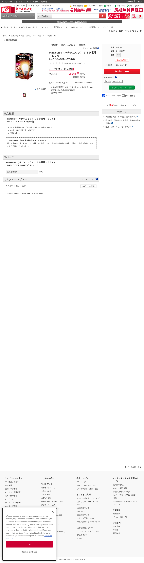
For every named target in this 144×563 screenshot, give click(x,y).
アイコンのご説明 (90, 48)
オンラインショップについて (88, 531)
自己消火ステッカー (61, 27)
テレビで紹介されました (28, 27)
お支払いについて (84, 511)
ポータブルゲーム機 (105, 27)
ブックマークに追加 (113, 96)
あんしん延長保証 (120, 488)
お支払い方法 (46, 498)
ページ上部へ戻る (134, 467)
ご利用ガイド (46, 6)
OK (29, 544)
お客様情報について (85, 528)
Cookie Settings (29, 552)
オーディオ (9, 499)
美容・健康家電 (11, 496)
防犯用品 (92, 27)
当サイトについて (48, 488)
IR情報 (115, 530)
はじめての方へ (20, 6)
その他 (79, 538)
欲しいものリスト (136, 6)
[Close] (53, 512)
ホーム (5, 36)
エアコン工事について (85, 518)
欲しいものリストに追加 (121, 88)
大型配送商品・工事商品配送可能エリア (121, 117)
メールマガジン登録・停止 (87, 489)
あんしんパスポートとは (86, 485)
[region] (29, 534)
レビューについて (89, 179)
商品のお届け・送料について (52, 501)
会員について (46, 491)
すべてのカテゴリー (13, 482)
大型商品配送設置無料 (121, 492)
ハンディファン (46, 27)
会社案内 (139, 2)
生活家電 (14, 36)
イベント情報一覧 (120, 517)
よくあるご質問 (33, 6)
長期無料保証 (118, 485)
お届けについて (83, 515)
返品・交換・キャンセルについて (118, 127)
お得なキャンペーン (79, 27)
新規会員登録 (78, 6)
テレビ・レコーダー (13, 503)
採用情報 (129, 2)
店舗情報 (116, 510)
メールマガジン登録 (95, 6)
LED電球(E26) (50, 36)
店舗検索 (116, 514)
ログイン (109, 6)
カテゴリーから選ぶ (10, 16)
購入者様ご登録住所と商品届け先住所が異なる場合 (123, 121)
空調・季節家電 (11, 489)
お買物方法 (45, 495)
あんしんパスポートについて (88, 498)
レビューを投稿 (88, 186)
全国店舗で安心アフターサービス (122, 105)
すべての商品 (43, 16)
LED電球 (38, 36)
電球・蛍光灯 (26, 36)
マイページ (121, 6)
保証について (82, 535)
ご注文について (83, 508)
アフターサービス (48, 505)
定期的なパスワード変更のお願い (72, 22)
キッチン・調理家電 (13, 492)
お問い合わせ (130, 96)
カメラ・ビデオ (11, 506)
